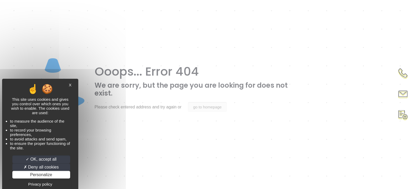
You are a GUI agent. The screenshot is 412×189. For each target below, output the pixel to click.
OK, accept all (41, 159)
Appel (403, 73)
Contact (403, 94)
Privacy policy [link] (40, 184)
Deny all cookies (41, 167)
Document (403, 115)
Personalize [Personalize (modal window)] (41, 174)
